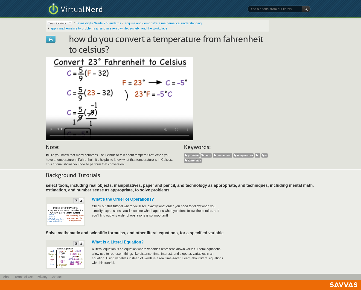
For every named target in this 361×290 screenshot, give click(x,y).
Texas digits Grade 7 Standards (98, 23)
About (7, 277)
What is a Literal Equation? (118, 242)
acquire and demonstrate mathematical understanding (163, 23)
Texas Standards (57, 23)
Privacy (42, 277)
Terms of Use (24, 277)
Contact (56, 277)
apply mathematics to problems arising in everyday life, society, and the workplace (108, 28)
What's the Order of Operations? (123, 199)
